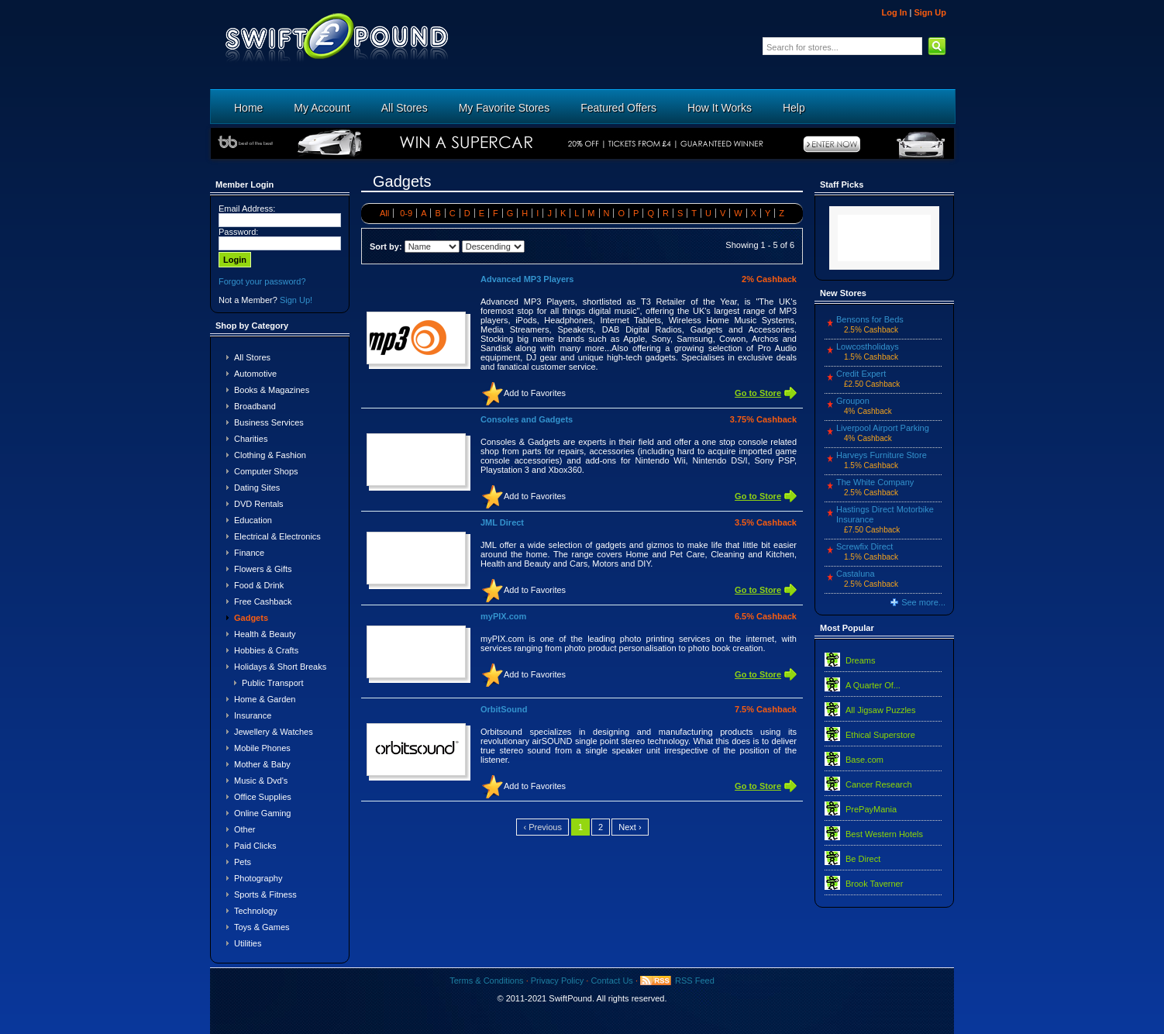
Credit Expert (861, 373)
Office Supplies (262, 796)
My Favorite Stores (504, 108)
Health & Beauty (265, 634)
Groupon (853, 400)
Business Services (269, 422)
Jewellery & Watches (273, 731)
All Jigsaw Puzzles (880, 710)
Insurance (252, 715)
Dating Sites (257, 487)
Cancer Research (878, 784)
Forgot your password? (262, 281)
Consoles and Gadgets (526, 419)
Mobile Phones (262, 748)
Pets (242, 862)
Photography (258, 878)
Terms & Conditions (486, 980)
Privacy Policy (557, 980)
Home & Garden (264, 699)
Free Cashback (263, 601)
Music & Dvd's (261, 780)
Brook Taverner (874, 883)
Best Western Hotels (884, 834)
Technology (255, 910)
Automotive (255, 373)
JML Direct (502, 522)
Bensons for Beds (870, 319)
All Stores (404, 108)
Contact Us (611, 980)
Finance (249, 552)
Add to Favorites (535, 393)
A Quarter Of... (873, 685)
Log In (894, 12)
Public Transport (272, 683)
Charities (250, 438)
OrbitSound (504, 709)
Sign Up (930, 12)
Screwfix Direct (864, 546)
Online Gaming (262, 813)
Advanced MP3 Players (526, 279)
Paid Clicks (255, 845)
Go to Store (758, 393)
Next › (629, 827)
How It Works (719, 108)
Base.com (864, 759)
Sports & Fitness (265, 894)
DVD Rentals (259, 503)
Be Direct (862, 858)
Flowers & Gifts (263, 569)
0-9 (406, 213)
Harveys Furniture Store (881, 455)
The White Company (875, 482)
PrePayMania (871, 809)
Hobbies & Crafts (266, 650)
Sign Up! (296, 300)
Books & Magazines (271, 390)
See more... (923, 602)
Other (245, 829)
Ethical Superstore (880, 734)
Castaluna (855, 573)
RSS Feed (695, 980)
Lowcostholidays (867, 346)
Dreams (860, 660)
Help (794, 108)
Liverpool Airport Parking (882, 428)
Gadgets (251, 617)
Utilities (247, 943)
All (384, 213)
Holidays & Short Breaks (280, 666)
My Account (322, 108)
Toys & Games (262, 927)
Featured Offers (618, 108)
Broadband (255, 406)
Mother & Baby (262, 764)
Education (253, 520)
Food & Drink (259, 585)
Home (248, 108)
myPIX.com (503, 616)
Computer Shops (266, 471)
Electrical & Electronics (277, 536)
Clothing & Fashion (270, 455)
